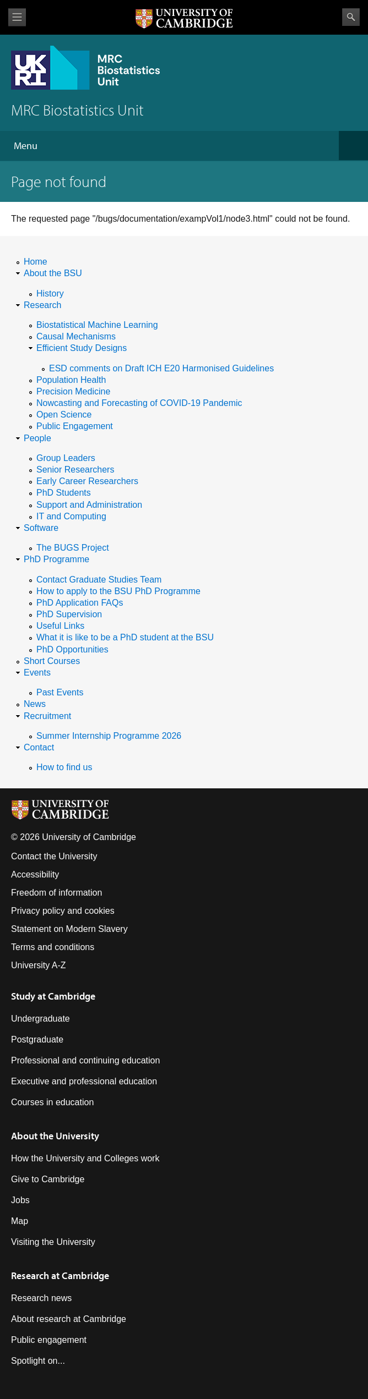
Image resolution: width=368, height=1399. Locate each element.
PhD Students (63, 492)
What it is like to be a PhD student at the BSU (125, 637)
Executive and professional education (84, 1081)
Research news (41, 1298)
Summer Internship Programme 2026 (108, 735)
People (37, 438)
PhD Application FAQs (79, 602)
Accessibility (35, 874)
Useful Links (60, 625)
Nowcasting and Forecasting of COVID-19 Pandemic (139, 403)
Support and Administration (89, 504)
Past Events (59, 692)
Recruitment (47, 716)
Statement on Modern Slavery (69, 929)
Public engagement (48, 1340)
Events (37, 672)
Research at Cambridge (60, 1275)
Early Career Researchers (87, 481)
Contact (39, 747)
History (50, 293)
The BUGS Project (72, 547)
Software (41, 528)
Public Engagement (74, 426)
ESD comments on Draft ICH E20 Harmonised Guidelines (161, 368)
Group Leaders (65, 458)
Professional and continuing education (85, 1060)
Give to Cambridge (47, 1179)
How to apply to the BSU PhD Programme (118, 591)
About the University (55, 1135)
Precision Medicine (73, 391)
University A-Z (38, 965)
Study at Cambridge (53, 996)
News (35, 704)
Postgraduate (37, 1039)
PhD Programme (56, 559)
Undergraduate (40, 1018)
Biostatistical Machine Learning (97, 325)
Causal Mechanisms (76, 336)
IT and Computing (71, 516)
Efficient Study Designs (81, 348)
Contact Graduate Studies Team (98, 579)
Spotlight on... (38, 1360)
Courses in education (52, 1102)
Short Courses (52, 661)
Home (35, 261)
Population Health (71, 380)
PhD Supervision (69, 614)
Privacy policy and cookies (63, 910)
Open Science (64, 414)
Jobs (20, 1200)
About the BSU (53, 273)
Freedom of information (56, 892)
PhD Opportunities (72, 649)
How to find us (64, 767)
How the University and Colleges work (85, 1158)
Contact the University (54, 856)
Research (42, 305)
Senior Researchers (75, 469)
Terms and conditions (52, 947)
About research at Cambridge (68, 1319)
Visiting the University (53, 1242)
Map (19, 1221)
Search (351, 17)
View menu (17, 17)
